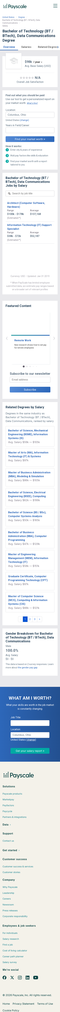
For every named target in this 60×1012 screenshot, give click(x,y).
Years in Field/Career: (18, 125)
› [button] (34, 337)
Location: (11, 110)
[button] (9, 46)
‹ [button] (26, 337)
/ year (36, 62)
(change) (24, 120)
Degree (21, 17)
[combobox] (30, 115)
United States (8, 17)
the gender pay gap (27, 667)
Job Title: (16, 717)
